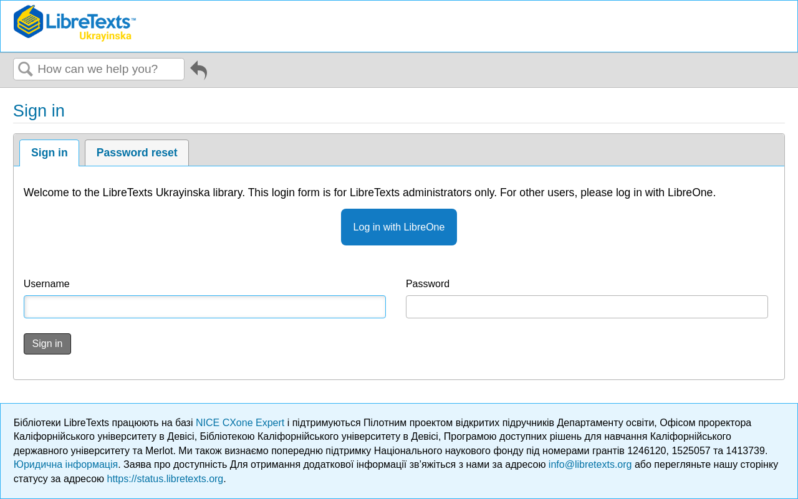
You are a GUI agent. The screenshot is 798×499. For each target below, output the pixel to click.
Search (25, 69)
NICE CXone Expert (241, 422)
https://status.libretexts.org (165, 478)
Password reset (137, 152)
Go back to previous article (198, 72)
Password (427, 283)
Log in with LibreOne (399, 227)
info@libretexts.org (590, 464)
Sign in (49, 152)
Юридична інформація (66, 464)
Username (47, 283)
